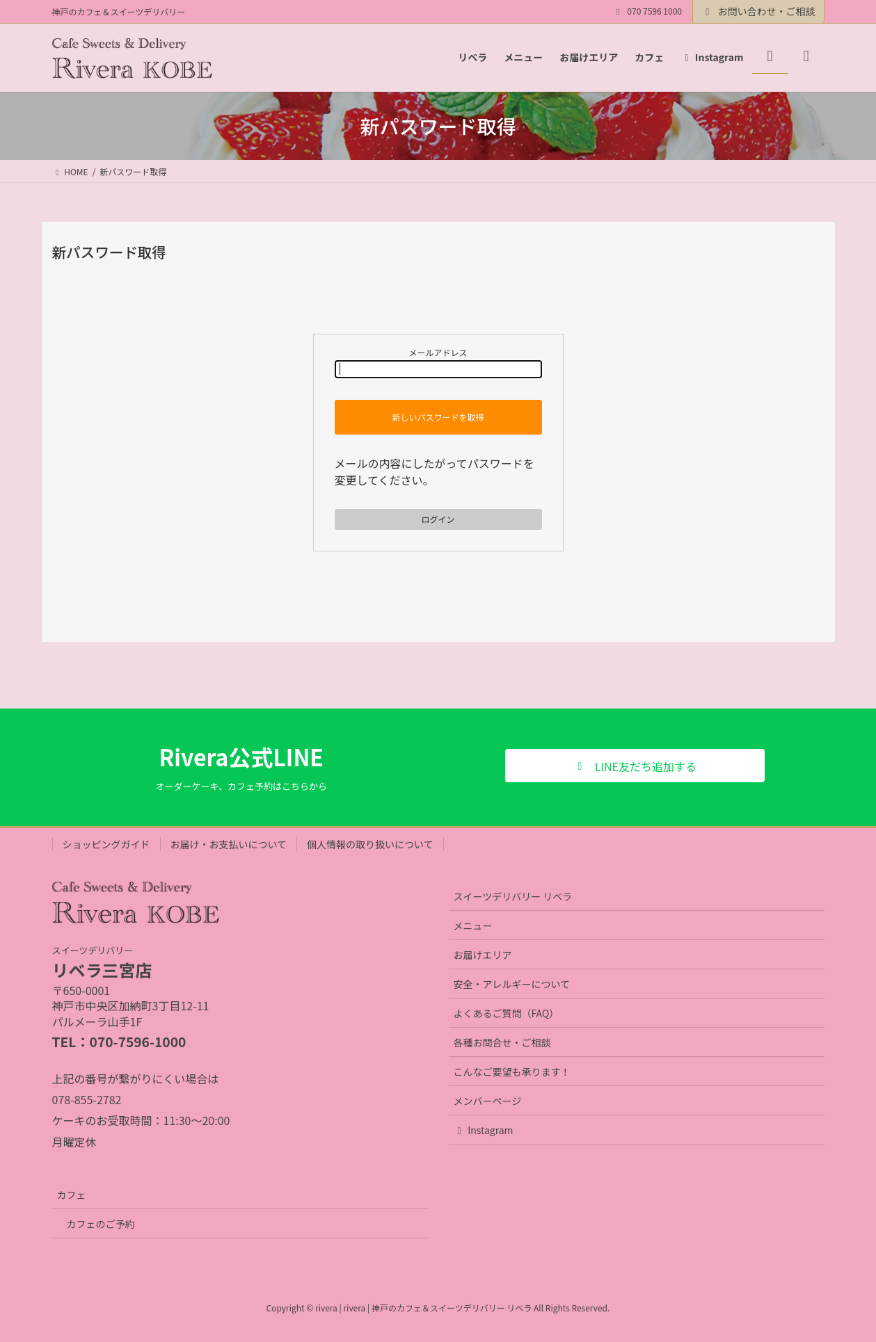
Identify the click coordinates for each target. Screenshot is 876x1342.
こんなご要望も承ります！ (512, 1071)
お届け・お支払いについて (228, 844)
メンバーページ (488, 1101)
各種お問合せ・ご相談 (502, 1042)
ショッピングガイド (106, 844)
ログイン (437, 519)
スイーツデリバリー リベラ (513, 896)
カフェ (71, 1195)
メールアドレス (438, 362)
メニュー (473, 925)
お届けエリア (483, 955)
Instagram (483, 1130)
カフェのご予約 (101, 1224)
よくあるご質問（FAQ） (506, 1013)
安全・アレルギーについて (512, 984)
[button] (635, 765)
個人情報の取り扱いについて (370, 844)
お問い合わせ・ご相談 (758, 11)
